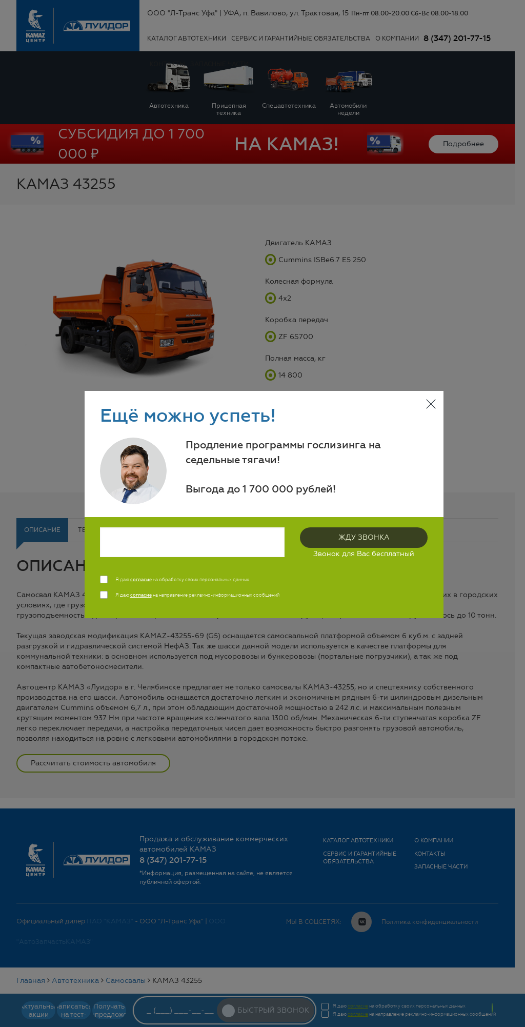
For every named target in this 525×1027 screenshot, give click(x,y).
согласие (141, 579)
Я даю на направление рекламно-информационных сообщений (197, 595)
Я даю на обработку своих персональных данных (182, 579)
